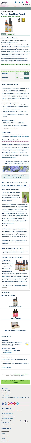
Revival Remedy (19, 215)
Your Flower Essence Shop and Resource (13, 411)
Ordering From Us (5, 431)
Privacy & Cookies (5, 436)
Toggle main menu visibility (22, 8)
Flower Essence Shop (8, 418)
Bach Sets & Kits (22, 175)
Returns (3, 438)
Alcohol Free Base (18, 177)
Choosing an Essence (6, 367)
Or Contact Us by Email (7, 352)
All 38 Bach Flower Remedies (10, 175)
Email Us (23, 375)
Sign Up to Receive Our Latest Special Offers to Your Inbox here (15, 381)
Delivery (3, 433)
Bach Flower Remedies (10, 415)
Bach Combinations (8, 177)
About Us (3, 399)
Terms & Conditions (5, 440)
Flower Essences (9, 413)
